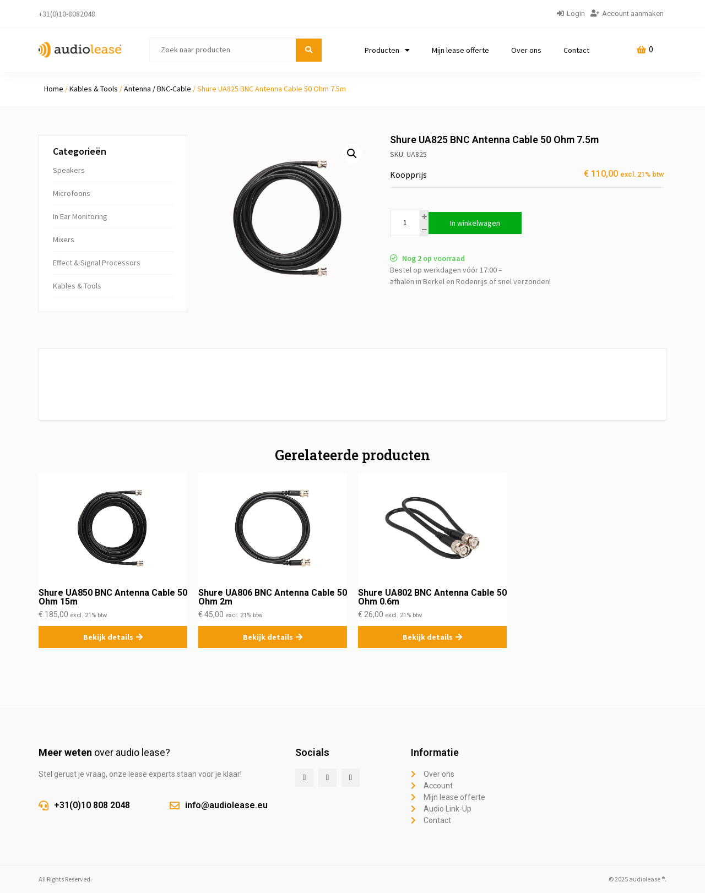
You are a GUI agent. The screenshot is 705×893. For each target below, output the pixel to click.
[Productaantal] (405, 223)
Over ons (526, 50)
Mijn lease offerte (460, 50)
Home (53, 89)
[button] (352, 154)
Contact (576, 50)
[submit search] (309, 50)
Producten (387, 50)
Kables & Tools (93, 89)
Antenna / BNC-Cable (157, 89)
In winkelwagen (475, 223)
